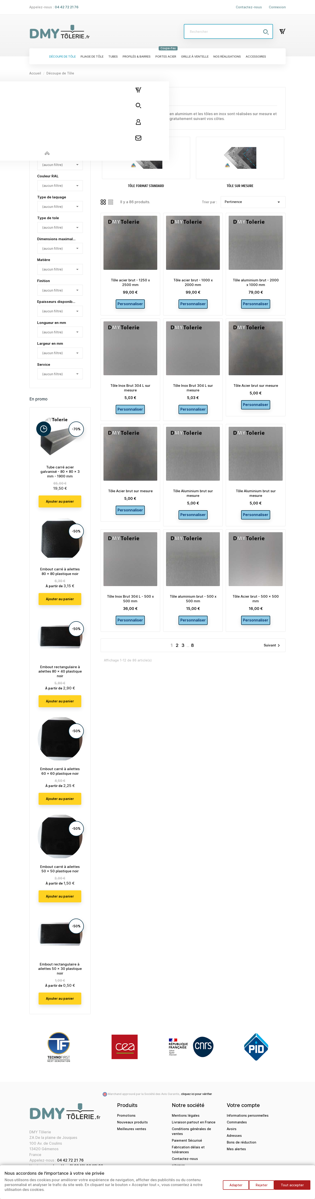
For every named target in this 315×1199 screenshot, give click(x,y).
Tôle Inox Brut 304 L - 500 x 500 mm (130, 607)
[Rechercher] (228, 31)
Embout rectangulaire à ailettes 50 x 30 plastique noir (60, 969)
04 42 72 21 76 (70, 1160)
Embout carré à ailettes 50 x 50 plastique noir (60, 868)
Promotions (126, 1115)
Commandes (237, 1122)
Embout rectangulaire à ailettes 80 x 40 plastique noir (60, 671)
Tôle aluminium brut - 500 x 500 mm (193, 607)
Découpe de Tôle (46, 89)
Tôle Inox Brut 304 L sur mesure (130, 390)
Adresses (234, 1136)
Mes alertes (236, 1149)
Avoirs (231, 1129)
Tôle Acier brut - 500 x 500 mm (256, 607)
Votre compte (243, 1105)
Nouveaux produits (132, 1122)
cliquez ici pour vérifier (196, 1094)
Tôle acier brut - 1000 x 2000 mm (193, 282)
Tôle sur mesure (50, 119)
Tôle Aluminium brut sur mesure (193, 498)
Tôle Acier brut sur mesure (255, 388)
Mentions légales (186, 1115)
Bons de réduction (241, 1142)
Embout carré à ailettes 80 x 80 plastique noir (60, 571)
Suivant (273, 656)
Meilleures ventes (131, 1129)
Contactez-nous (249, 7)
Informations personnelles (248, 1115)
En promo (39, 399)
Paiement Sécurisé (187, 1140)
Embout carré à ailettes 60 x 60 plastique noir (60, 771)
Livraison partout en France (193, 1122)
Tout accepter (292, 1187)
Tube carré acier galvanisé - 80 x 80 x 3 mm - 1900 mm (60, 472)
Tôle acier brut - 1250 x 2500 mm (130, 282)
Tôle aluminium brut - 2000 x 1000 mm (256, 282)
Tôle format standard (54, 106)
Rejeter (259, 1187)
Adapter (231, 1187)
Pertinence (253, 202)
